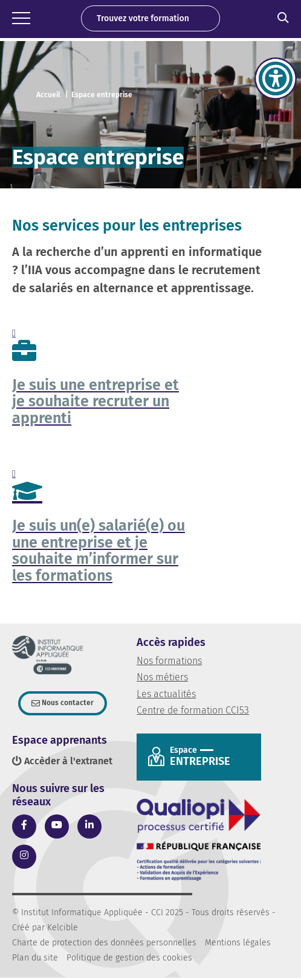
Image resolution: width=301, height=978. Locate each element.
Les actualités (166, 694)
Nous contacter (67, 702)
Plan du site (35, 958)
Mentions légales (238, 943)
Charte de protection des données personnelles (104, 943)
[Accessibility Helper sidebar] (275, 78)
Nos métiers (162, 677)
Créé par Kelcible (45, 927)
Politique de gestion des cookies (129, 958)
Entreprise (211, 757)
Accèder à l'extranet (62, 761)
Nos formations (169, 660)
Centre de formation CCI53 (193, 710)
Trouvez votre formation (143, 18)
